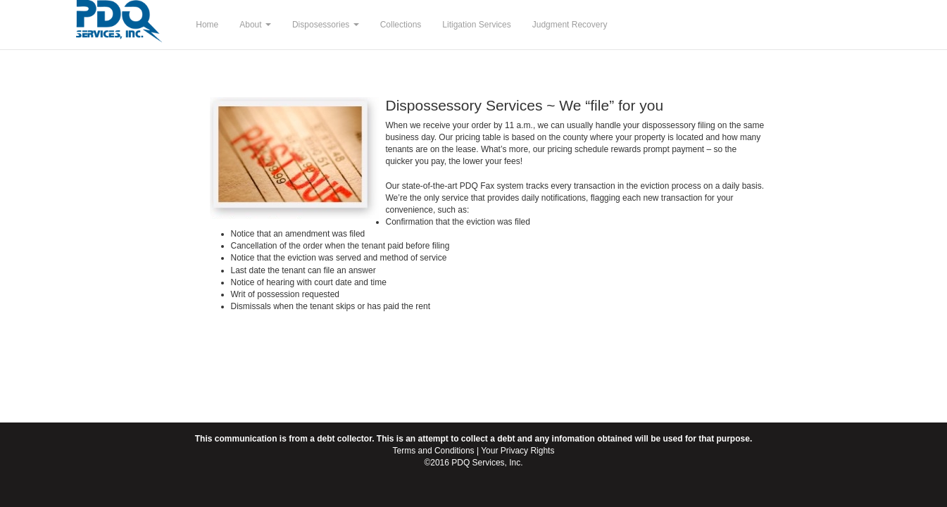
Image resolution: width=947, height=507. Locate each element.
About (255, 25)
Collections (401, 25)
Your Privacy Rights (517, 451)
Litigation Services (476, 25)
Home (207, 25)
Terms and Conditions (434, 451)
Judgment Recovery (570, 25)
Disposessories (325, 25)
